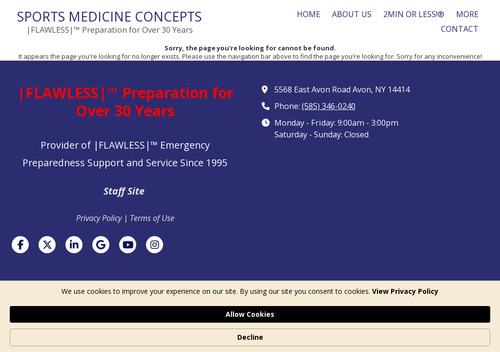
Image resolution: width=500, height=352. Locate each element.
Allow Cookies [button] (379, 331)
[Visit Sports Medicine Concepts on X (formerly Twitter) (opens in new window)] (47, 244)
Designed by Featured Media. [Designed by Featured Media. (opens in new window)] (324, 304)
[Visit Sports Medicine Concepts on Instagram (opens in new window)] (154, 244)
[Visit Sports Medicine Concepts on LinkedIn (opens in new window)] (74, 244)
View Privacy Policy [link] (91, 337)
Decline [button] (446, 332)
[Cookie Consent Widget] (250, 332)
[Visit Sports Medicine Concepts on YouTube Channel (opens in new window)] (127, 244)
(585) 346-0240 (328, 106)
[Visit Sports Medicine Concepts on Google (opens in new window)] (100, 244)
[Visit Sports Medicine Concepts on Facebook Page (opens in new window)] (20, 244)
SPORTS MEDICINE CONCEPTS (109, 16)
